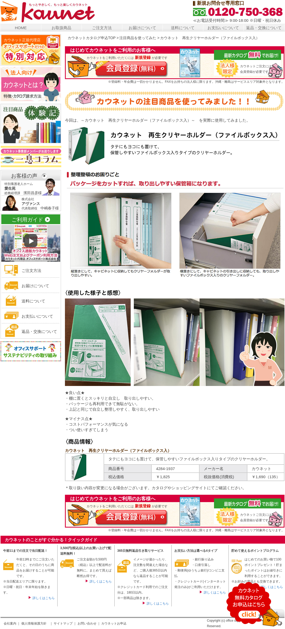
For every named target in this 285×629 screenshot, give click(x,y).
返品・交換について (264, 27)
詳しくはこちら (44, 598)
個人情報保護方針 (34, 623)
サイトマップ (63, 623)
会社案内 (10, 623)
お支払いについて (223, 27)
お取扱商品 (61, 27)
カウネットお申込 (113, 623)
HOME (21, 27)
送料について (183, 27)
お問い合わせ (87, 623)
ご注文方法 (102, 27)
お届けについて (142, 27)
